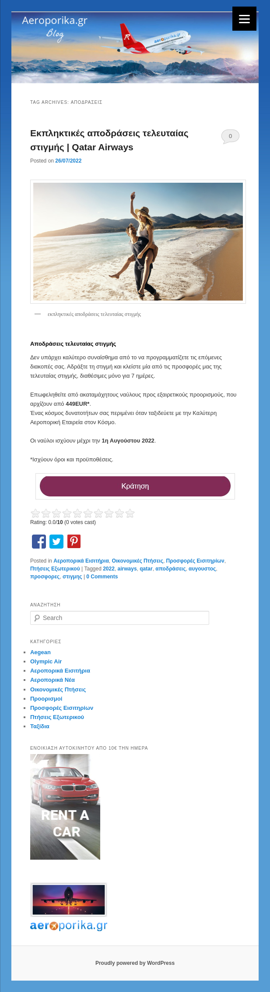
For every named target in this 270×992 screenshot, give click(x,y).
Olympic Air (46, 661)
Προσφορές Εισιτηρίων (195, 561)
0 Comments (230, 138)
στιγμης (72, 577)
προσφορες (45, 577)
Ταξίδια (39, 726)
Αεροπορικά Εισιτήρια (81, 561)
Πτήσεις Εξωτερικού (55, 569)
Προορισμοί (46, 698)
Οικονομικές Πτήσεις (137, 561)
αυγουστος (202, 569)
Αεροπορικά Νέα (52, 680)
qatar (146, 569)
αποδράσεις (170, 569)
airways (127, 569)
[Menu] (244, 19)
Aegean (40, 652)
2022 (109, 569)
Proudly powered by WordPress (135, 963)
